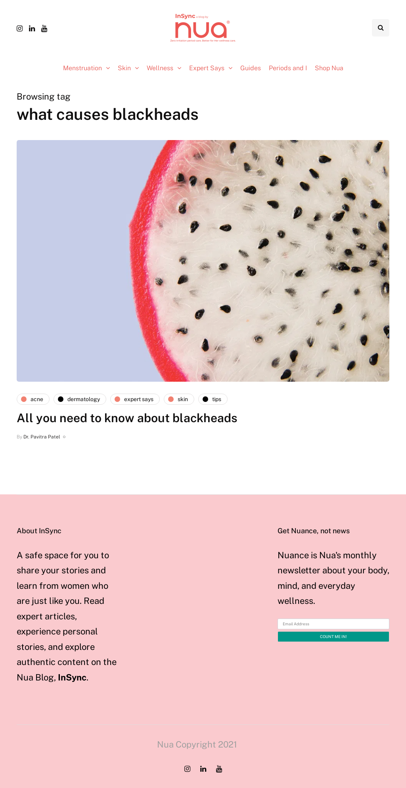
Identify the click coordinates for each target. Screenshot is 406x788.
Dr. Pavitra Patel (41, 437)
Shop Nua (329, 68)
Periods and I (288, 68)
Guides (250, 68)
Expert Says (206, 68)
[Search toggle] (380, 28)
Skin (124, 68)
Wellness (160, 68)
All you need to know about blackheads (127, 418)
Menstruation (82, 68)
